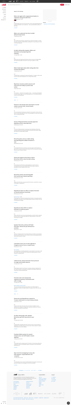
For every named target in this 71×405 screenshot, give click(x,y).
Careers (40, 383)
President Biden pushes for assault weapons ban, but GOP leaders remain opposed (24, 335)
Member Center (67, 4)
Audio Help (28, 386)
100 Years (4, 12)
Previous (21, 370)
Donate (62, 4)
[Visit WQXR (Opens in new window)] (26, 1)
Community (15, 386)
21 (38, 370)
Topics (5, 16)
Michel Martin (17, 196)
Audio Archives (28, 385)
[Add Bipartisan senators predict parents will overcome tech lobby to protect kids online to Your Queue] (17, 100)
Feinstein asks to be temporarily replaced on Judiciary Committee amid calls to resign (24, 279)
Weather (15, 389)
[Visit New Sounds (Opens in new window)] (32, 1)
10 (34, 370)
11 (35, 370)
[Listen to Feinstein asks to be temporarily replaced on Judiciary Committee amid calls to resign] (15, 294)
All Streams (4, 9)
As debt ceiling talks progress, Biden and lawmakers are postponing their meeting (24, 52)
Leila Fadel (17, 249)
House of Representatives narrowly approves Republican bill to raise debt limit (26, 122)
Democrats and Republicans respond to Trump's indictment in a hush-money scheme (26, 299)
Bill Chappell (17, 285)
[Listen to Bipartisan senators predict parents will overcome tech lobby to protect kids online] (15, 100)
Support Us (3, 19)
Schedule (4, 10)
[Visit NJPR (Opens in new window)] (21, 1)
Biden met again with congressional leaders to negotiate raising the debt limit (26, 16)
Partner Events (16, 385)
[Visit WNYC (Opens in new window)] (10, 1)
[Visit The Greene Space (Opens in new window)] (37, 1)
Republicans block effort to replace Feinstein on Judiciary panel (23, 208)
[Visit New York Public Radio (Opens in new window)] (17, 393)
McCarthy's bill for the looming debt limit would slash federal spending (23, 175)
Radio (5, 7)
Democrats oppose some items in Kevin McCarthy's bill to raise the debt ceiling (24, 158)
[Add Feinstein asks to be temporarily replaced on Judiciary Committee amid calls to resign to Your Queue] (17, 294)
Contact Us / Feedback (42, 378)
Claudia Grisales (22, 285)
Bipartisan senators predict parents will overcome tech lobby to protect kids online (24, 85)
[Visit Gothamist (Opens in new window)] (14, 1)
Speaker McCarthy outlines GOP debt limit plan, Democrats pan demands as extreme (24, 226)
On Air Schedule (16, 381)
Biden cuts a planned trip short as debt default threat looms (24, 34)
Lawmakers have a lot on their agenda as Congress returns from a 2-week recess (25, 244)
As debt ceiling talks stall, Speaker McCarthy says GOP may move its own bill (24, 317)
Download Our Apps (29, 381)
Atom (54, 23)
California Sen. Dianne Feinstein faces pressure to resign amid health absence (26, 261)
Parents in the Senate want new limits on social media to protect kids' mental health (26, 105)
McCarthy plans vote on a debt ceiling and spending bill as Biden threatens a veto (24, 140)
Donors (40, 382)
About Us (40, 377)
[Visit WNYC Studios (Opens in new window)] (17, 1)
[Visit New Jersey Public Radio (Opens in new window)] (54, 393)
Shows (5, 14)
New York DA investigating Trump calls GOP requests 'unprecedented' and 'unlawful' (24, 354)
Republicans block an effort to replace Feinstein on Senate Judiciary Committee (26, 191)
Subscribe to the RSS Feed (48, 23)
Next (40, 370)
